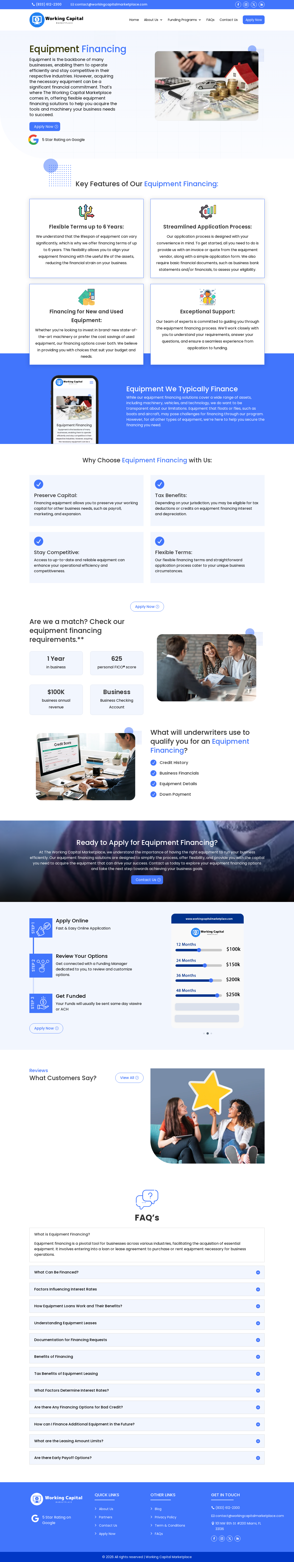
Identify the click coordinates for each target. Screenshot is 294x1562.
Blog (158, 1509)
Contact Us (229, 19)
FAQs (210, 19)
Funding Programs (182, 19)
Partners (105, 1517)
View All (127, 1077)
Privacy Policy (165, 1517)
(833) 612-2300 (49, 4)
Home (134, 19)
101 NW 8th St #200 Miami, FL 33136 (238, 1526)
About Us (151, 19)
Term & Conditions (170, 1525)
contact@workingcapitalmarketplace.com (111, 4)
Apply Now (254, 19)
